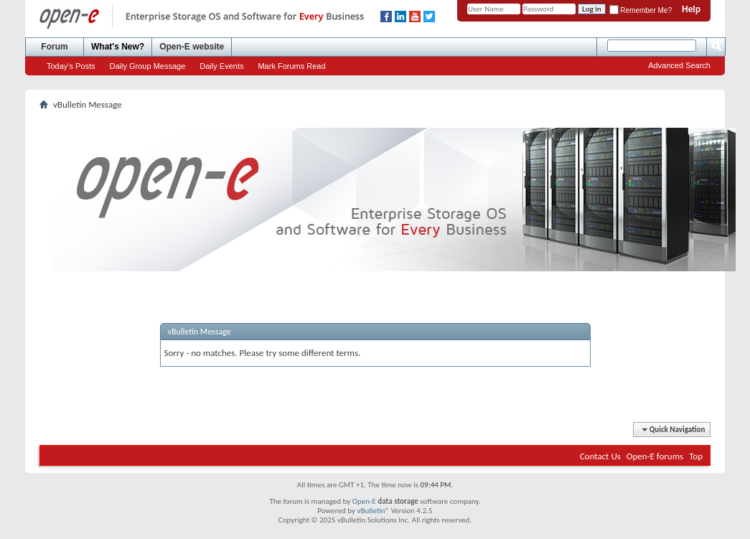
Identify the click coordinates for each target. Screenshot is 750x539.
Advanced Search (679, 65)
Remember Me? (640, 10)
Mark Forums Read (291, 66)
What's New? (117, 47)
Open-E (364, 501)
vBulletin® (373, 510)
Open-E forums (655, 456)
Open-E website (191, 47)
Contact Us (600, 456)
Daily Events (221, 66)
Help (691, 9)
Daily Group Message (148, 66)
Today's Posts (71, 66)
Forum (54, 47)
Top (696, 456)
